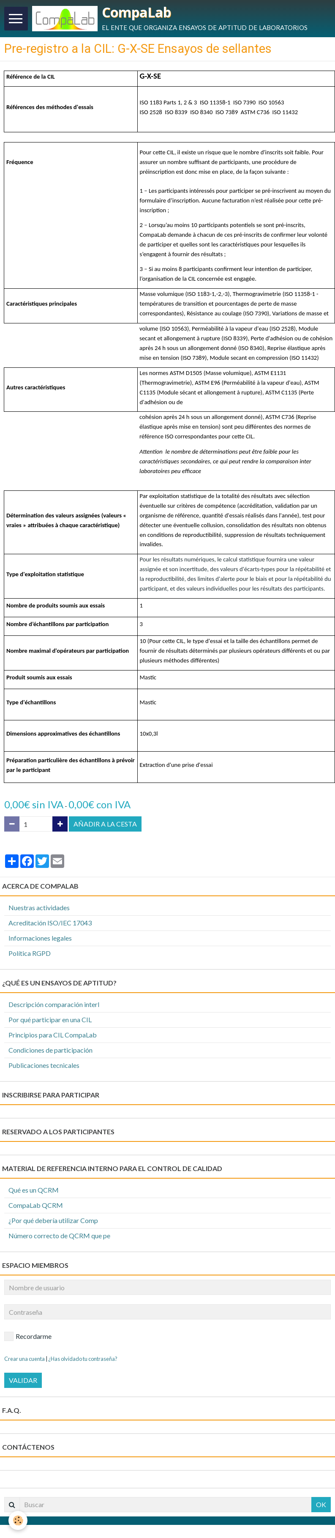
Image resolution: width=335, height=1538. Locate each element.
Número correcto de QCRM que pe (59, 1235)
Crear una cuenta (24, 1358)
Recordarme (28, 1336)
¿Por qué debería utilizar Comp (53, 1220)
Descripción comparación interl (53, 1004)
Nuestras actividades (39, 907)
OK (321, 1504)
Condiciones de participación (50, 1050)
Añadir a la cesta (105, 824)
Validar (23, 1380)
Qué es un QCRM (33, 1190)
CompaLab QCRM (35, 1205)
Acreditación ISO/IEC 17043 (50, 923)
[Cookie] (17, 1520)
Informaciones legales (40, 938)
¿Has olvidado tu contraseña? (82, 1358)
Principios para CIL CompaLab (52, 1035)
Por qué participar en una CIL (50, 1019)
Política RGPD (29, 953)
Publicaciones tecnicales (43, 1065)
